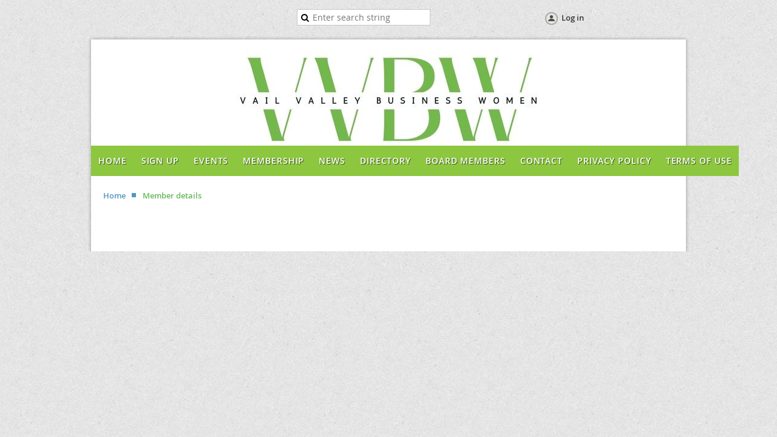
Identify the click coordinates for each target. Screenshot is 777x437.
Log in (573, 17)
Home (114, 195)
